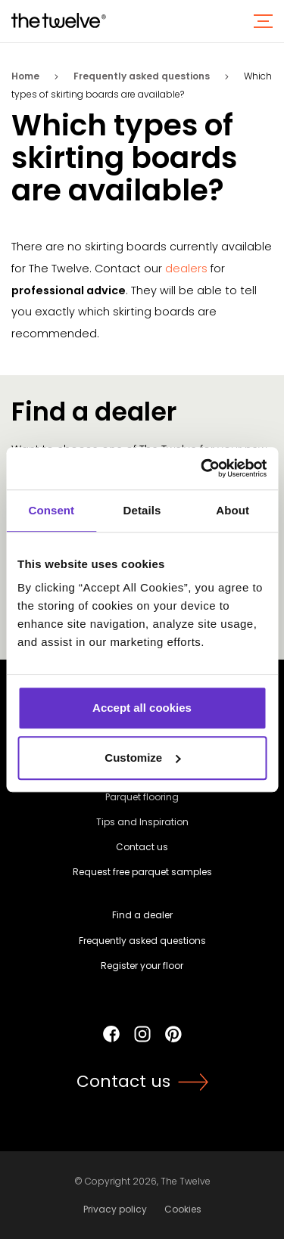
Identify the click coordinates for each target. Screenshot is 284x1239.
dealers (186, 268)
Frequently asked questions (141, 76)
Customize (142, 757)
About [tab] (232, 510)
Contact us (142, 846)
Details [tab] (142, 510)
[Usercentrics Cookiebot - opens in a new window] (202, 468)
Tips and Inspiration (142, 821)
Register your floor (142, 965)
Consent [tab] (51, 510)
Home (25, 76)
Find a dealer (142, 914)
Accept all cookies (142, 707)
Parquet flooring (142, 796)
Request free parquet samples (142, 871)
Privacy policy (115, 1209)
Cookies (182, 1209)
